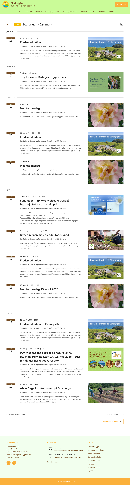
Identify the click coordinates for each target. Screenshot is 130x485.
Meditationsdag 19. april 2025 (39, 289)
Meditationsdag (30, 108)
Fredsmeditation (30, 42)
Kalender (101, 11)
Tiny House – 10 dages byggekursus (43, 77)
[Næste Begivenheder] (11, 24)
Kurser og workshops (96, 450)
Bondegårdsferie (69, 11)
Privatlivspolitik (94, 467)
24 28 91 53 (24, 452)
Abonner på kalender (111, 422)
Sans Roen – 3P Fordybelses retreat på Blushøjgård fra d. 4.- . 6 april (45, 202)
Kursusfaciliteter (94, 460)
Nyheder (111, 11)
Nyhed (90, 471)
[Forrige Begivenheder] (7, 24)
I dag (17, 24)
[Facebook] (8, 463)
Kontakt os (121, 4)
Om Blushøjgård (94, 447)
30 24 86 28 (14, 452)
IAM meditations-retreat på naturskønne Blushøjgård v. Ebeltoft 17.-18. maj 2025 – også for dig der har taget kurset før (50, 357)
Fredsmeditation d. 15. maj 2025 (40, 324)
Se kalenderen (52, 462)
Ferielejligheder (94, 453)
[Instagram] (14, 463)
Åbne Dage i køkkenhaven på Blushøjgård (46, 388)
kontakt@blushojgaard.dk (21, 455)
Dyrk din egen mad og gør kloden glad (44, 235)
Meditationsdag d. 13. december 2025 (68, 451)
